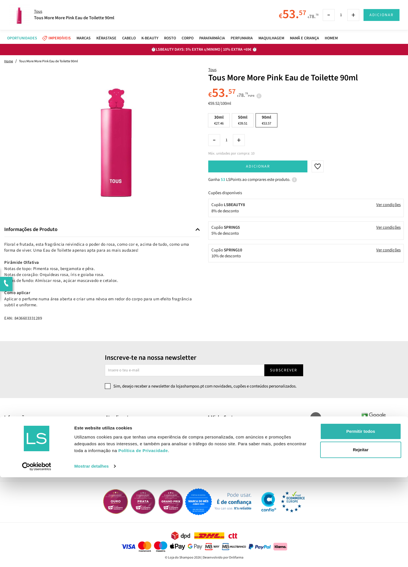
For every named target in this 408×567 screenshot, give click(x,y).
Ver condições (388, 205)
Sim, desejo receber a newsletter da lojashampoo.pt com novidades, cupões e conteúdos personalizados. (205, 386)
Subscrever (283, 370)
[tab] (102, 229)
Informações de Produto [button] (31, 229)
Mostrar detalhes (91, 555)
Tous (212, 70)
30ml (219, 120)
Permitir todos (360, 521)
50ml (242, 120)
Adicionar (258, 166)
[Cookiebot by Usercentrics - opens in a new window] (36, 556)
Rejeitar (360, 539)
